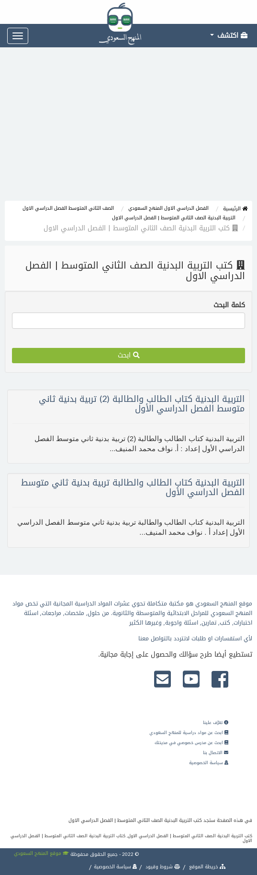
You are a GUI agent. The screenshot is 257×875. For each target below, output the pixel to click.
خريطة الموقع (207, 866)
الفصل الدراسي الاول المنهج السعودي (168, 208)
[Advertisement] (128, 129)
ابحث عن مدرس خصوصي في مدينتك (191, 742)
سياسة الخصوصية (208, 762)
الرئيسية (235, 208)
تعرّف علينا (215, 722)
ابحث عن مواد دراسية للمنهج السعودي (188, 732)
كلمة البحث (229, 305)
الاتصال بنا (215, 752)
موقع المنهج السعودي (41, 853)
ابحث (129, 355)
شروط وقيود (162, 866)
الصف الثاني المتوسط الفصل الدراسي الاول (68, 208)
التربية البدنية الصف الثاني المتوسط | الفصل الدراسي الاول (173, 217)
